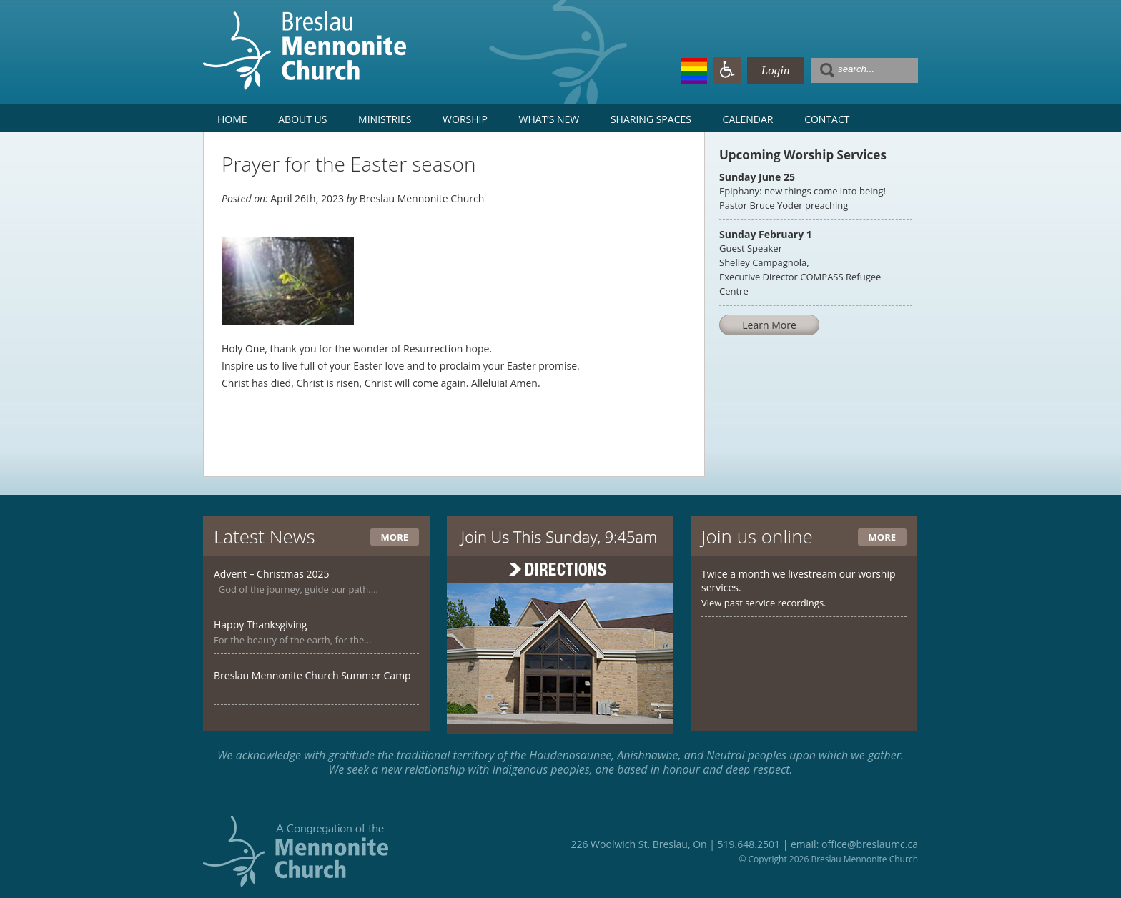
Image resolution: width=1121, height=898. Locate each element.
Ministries (384, 119)
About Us (302, 119)
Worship (465, 119)
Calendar (748, 119)
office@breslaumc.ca (869, 844)
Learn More (769, 325)
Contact (826, 119)
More (394, 537)
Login (775, 70)
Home (232, 119)
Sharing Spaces (651, 119)
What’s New (549, 119)
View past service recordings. (763, 602)
